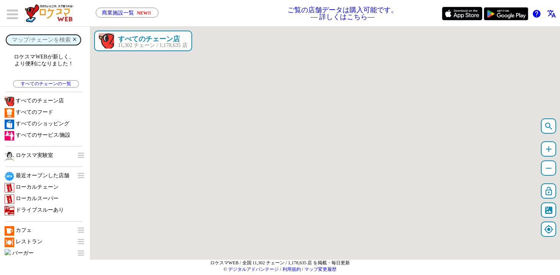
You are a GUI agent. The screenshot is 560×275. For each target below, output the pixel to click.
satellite (548, 210)
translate (551, 13)
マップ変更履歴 (320, 269)
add (548, 149)
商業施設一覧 (127, 13)
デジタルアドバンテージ (253, 269)
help (536, 13)
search (548, 126)
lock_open (548, 191)
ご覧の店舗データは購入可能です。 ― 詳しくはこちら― (342, 13)
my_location (548, 229)
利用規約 (291, 269)
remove (548, 168)
